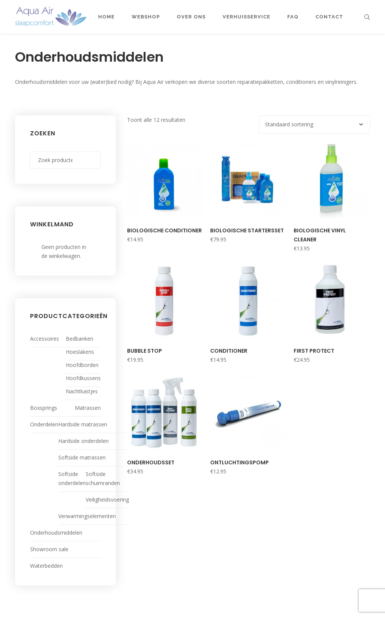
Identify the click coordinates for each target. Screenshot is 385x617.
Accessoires (44, 338)
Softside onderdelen (72, 478)
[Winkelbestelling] (314, 124)
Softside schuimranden (103, 478)
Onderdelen (44, 424)
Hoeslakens (80, 351)
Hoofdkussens (83, 378)
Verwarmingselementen (87, 516)
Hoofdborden (82, 364)
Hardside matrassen (82, 424)
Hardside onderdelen (83, 440)
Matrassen (88, 407)
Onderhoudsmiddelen (56, 532)
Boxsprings (43, 407)
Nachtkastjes (82, 391)
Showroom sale (49, 549)
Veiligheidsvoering (107, 499)
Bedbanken (79, 338)
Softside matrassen (82, 457)
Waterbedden (46, 565)
